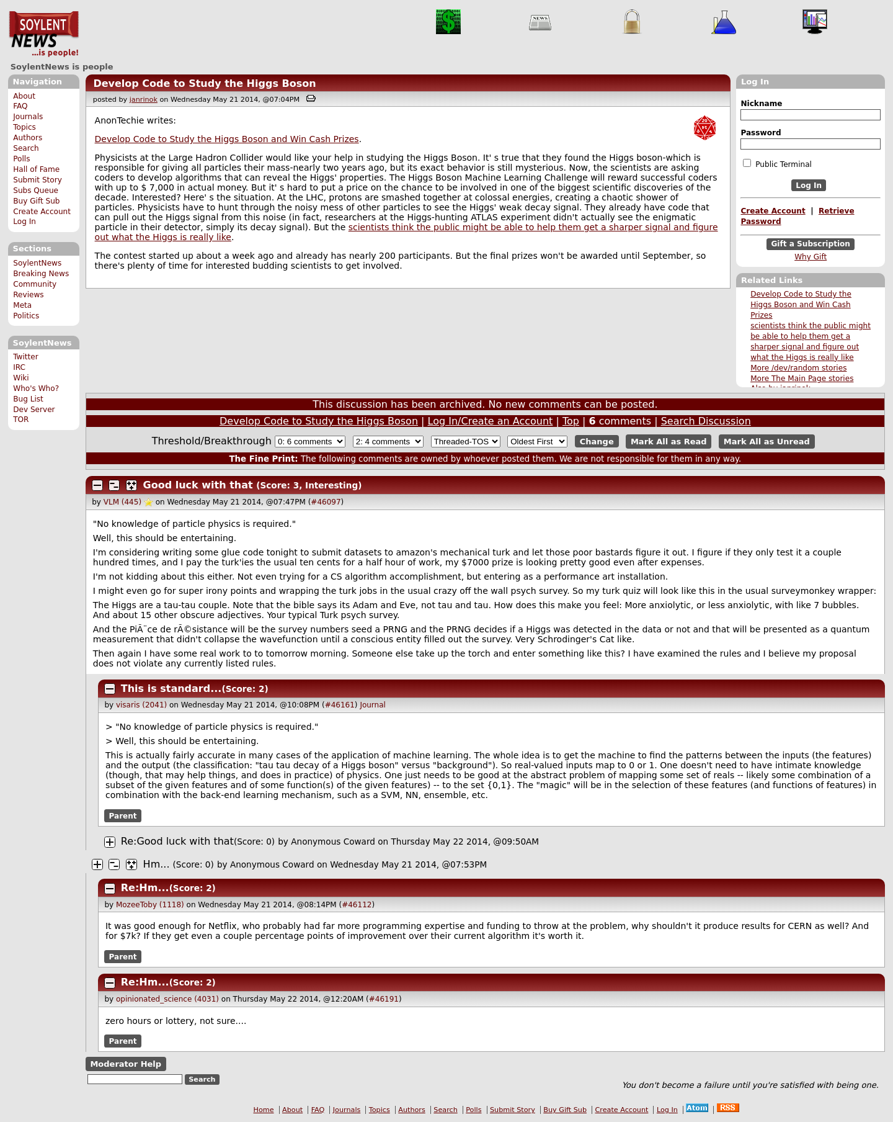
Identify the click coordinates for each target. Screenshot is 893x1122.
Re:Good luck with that (177, 841)
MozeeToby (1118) (150, 904)
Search (26, 148)
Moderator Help (125, 1064)
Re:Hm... (145, 888)
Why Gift (810, 257)
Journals (28, 116)
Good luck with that (198, 485)
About (24, 96)
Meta (22, 305)
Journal (373, 705)
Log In (24, 221)
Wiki (21, 378)
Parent (123, 815)
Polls (21, 159)
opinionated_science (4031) (167, 999)
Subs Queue (35, 190)
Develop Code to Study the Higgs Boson (204, 83)
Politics (26, 316)
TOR (21, 419)
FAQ (20, 106)
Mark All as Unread (767, 441)
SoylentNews (43, 34)
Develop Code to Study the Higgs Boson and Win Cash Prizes (800, 305)
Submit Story (37, 180)
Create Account (42, 211)
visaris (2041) (141, 705)
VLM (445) (122, 502)
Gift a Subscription (810, 244)
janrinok (144, 100)
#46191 (384, 999)
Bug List (28, 399)
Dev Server (34, 409)
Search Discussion (706, 421)
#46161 (340, 705)
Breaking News (41, 273)
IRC (19, 367)
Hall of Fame (36, 169)
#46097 (325, 502)
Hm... (156, 864)
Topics (24, 127)
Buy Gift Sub (36, 201)
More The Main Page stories (801, 378)
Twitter (25, 356)
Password (760, 132)
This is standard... (171, 688)
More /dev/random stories (798, 368)
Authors (27, 137)
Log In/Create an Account (490, 421)
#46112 (356, 904)
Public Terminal (777, 164)
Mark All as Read (669, 441)
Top (570, 421)
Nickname (761, 103)
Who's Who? (36, 388)
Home (264, 1110)
